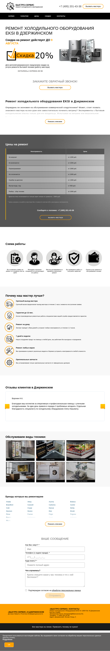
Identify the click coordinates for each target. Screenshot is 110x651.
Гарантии (24, 16)
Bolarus (73, 502)
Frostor (8, 517)
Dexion (29, 511)
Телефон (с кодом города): (37, 553)
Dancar (51, 508)
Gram (51, 517)
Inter (29, 520)
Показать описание (55, 121)
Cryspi (29, 508)
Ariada (8, 502)
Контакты (61, 16)
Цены (36, 16)
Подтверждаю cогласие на (54, 590)
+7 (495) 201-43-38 (70, 6)
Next (102, 406)
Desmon (9, 511)
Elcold (72, 511)
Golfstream (31, 517)
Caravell (30, 505)
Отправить (55, 595)
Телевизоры (20, 471)
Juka (72, 520)
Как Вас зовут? (32, 545)
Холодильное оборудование (81, 450)
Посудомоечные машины (81, 471)
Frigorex (73, 514)
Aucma (51, 502)
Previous (7, 406)
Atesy (29, 502)
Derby (72, 508)
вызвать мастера (55, 217)
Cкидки (48, 16)
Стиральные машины (50, 471)
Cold (7, 508)
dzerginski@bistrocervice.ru (73, 613)
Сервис (11, 16)
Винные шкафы (50, 450)
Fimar (8, 514)
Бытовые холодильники (20, 450)
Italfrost (51, 520)
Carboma (52, 505)
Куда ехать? (31, 561)
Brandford (9, 505)
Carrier (72, 505)
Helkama (73, 517)
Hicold (8, 520)
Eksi (50, 511)
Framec (30, 514)
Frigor (51, 514)
